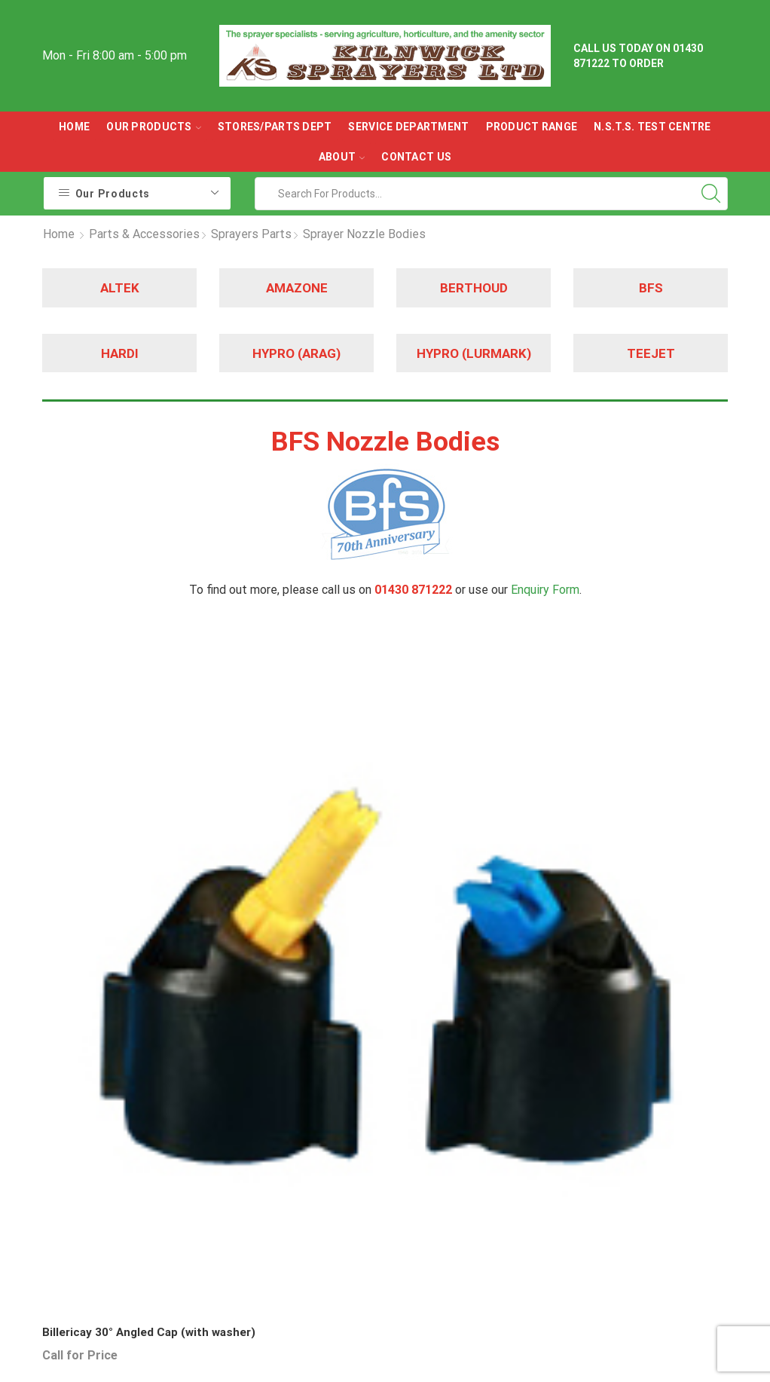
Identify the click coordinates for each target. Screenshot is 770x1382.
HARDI (119, 353)
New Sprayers (433, 1111)
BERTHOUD (474, 287)
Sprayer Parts (433, 1166)
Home (74, 127)
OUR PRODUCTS (153, 127)
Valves (414, 1268)
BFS (650, 287)
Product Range (532, 127)
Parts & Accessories (144, 234)
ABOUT (342, 157)
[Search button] (711, 193)
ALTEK (119, 287)
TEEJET (650, 353)
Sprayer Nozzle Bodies (364, 234)
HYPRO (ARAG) (296, 353)
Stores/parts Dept (275, 127)
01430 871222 (104, 1251)
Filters (414, 1241)
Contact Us (416, 157)
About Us (539, 1095)
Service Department (408, 127)
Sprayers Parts (251, 234)
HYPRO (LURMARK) (474, 353)
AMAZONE (297, 287)
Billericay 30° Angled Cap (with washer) (112, 822)
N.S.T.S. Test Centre (652, 127)
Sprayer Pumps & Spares (442, 1204)
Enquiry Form (545, 589)
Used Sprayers (435, 1139)
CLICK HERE (547, 1228)
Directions (542, 1150)
